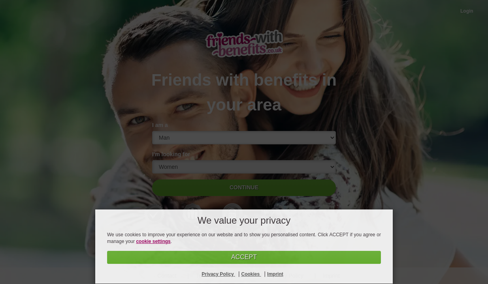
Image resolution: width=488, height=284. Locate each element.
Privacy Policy (218, 274)
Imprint (275, 274)
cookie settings (153, 241)
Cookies (251, 274)
